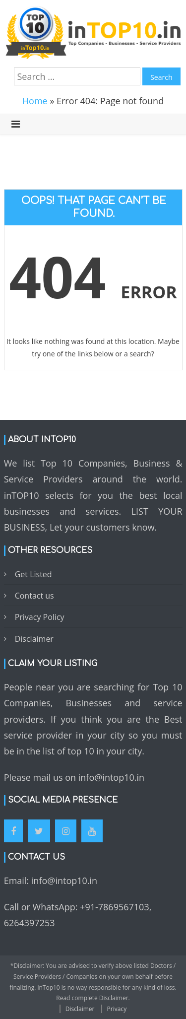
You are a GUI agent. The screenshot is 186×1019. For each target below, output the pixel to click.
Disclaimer (34, 638)
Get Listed (33, 574)
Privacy (117, 1009)
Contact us (34, 595)
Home (35, 101)
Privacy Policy (39, 616)
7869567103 (123, 907)
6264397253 (29, 923)
